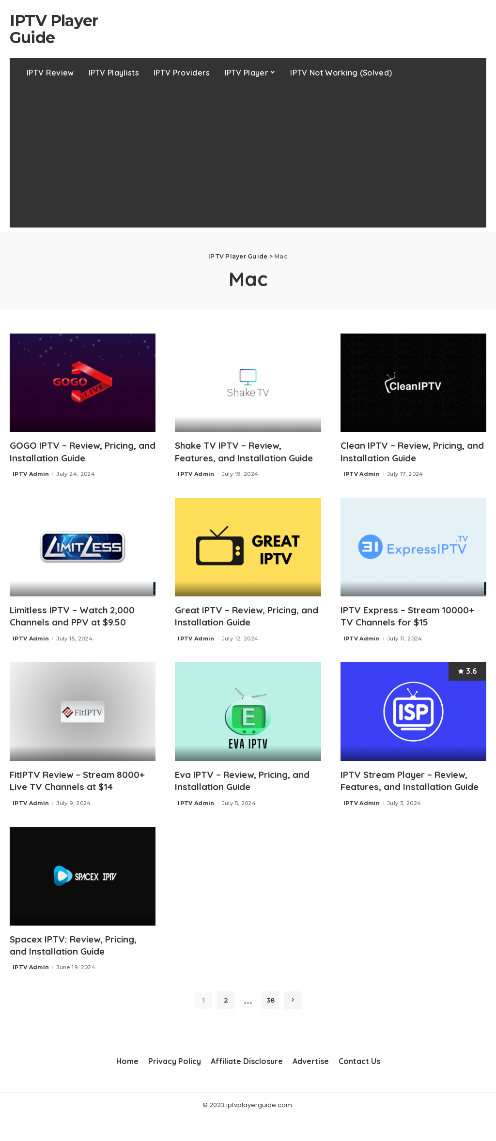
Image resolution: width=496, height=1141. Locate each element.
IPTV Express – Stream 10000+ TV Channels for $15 (412, 628)
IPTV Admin (31, 473)
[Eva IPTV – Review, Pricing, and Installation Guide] (248, 723)
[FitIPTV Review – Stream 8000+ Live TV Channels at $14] (82, 723)
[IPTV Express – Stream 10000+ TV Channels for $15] (413, 559)
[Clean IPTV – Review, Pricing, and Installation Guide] (413, 383)
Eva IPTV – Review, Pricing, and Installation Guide (238, 792)
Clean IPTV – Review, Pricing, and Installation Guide (408, 451)
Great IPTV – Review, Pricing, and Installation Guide (243, 628)
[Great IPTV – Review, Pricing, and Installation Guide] (248, 559)
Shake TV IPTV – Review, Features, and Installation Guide (236, 457)
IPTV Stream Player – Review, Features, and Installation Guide (410, 798)
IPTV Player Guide (54, 29)
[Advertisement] (248, 160)
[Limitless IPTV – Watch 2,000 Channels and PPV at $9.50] (82, 559)
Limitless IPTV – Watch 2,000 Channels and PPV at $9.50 (77, 628)
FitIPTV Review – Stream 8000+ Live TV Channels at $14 (82, 792)
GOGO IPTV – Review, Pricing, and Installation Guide (78, 451)
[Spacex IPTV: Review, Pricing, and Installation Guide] (82, 900)
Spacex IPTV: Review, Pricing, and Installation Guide (79, 968)
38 (270, 1023)
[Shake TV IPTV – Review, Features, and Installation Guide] (248, 383)
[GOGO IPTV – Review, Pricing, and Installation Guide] (82, 383)
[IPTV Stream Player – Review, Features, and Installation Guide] (413, 723)
